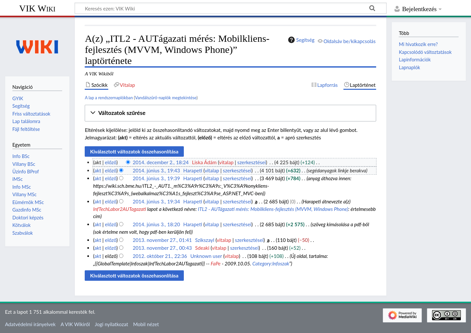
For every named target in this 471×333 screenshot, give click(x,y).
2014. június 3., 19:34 (156, 201)
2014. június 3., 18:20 (156, 224)
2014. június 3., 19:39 (156, 178)
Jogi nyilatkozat (111, 324)
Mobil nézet (146, 324)
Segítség (301, 40)
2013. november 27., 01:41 (162, 240)
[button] (230, 113)
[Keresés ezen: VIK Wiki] (230, 8)
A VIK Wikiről (75, 324)
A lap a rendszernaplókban (109, 97)
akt (97, 170)
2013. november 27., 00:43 (162, 248)
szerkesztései (251, 162)
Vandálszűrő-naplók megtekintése (166, 97)
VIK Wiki (37, 8)
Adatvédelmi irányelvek (30, 324)
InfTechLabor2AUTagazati (119, 209)
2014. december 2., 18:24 (161, 162)
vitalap (226, 162)
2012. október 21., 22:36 (160, 256)
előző (110, 162)
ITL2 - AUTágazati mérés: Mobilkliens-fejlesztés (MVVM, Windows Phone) (273, 209)
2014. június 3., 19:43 (156, 170)
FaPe (215, 263)
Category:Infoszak (270, 263)
